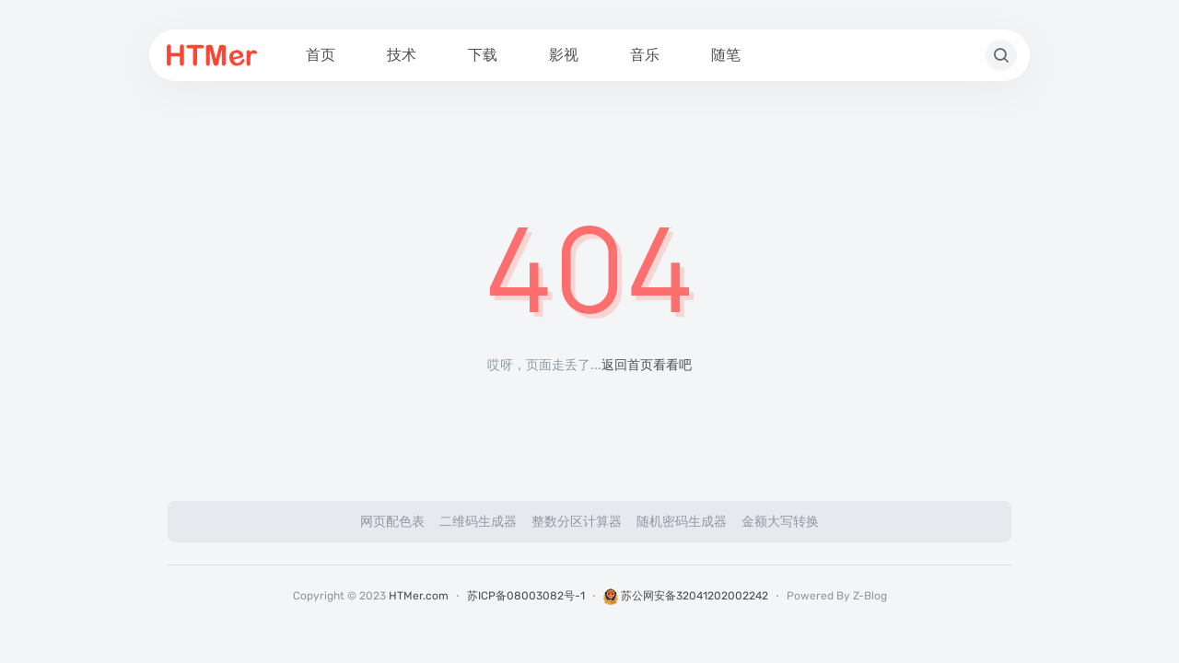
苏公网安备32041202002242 (685, 595)
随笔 (726, 55)
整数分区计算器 (576, 521)
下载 (482, 55)
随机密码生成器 (681, 521)
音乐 (645, 55)
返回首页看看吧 (646, 365)
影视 (563, 55)
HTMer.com (419, 595)
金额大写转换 (780, 521)
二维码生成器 (478, 521)
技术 (401, 55)
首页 (320, 55)
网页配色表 (392, 521)
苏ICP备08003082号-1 (526, 595)
